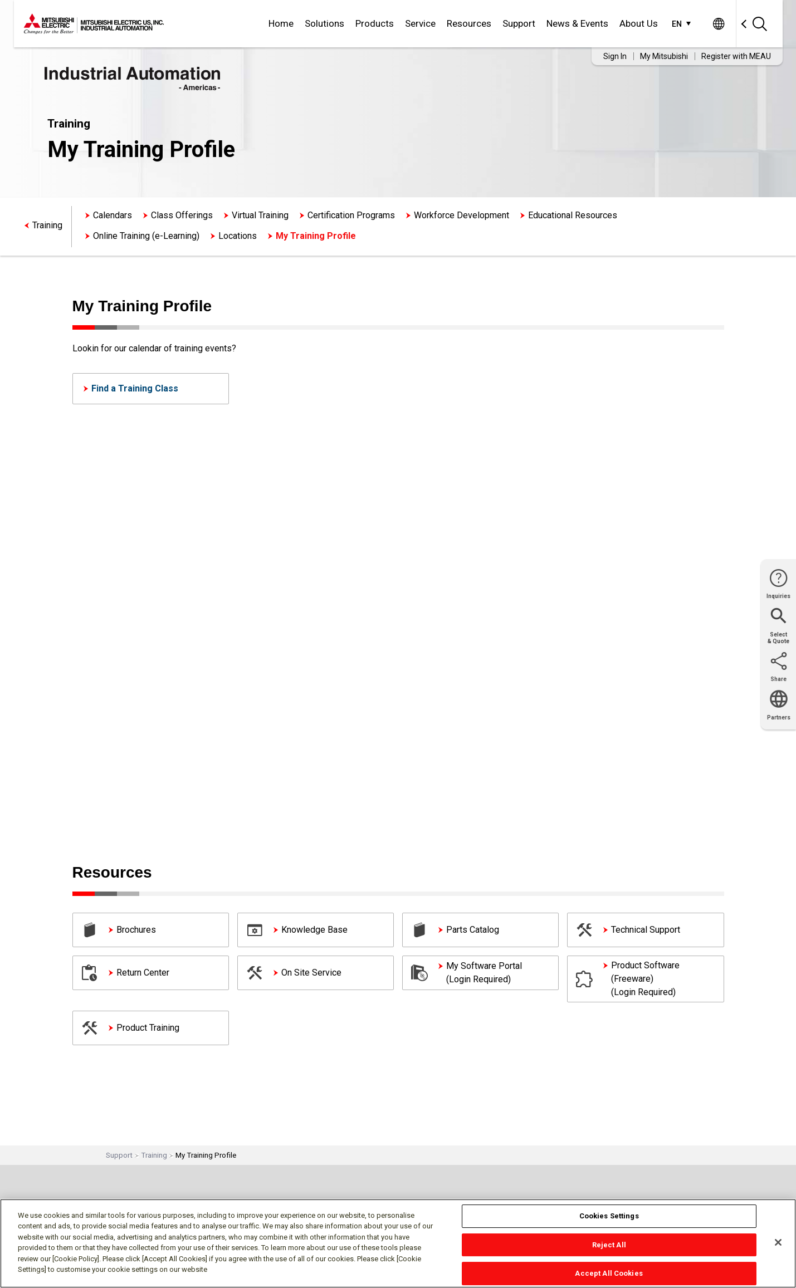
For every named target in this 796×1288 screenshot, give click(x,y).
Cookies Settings (609, 1216)
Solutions (324, 23)
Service (420, 23)
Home (281, 23)
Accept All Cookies (608, 1273)
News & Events (577, 23)
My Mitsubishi (664, 56)
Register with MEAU (736, 56)
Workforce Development (461, 215)
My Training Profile (316, 236)
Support (518, 23)
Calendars (112, 215)
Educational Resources (572, 215)
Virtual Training (260, 215)
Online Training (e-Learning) (146, 236)
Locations (237, 236)
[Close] (778, 1242)
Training (47, 225)
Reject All (609, 1245)
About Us (638, 23)
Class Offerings (182, 215)
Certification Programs (351, 215)
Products (374, 23)
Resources (469, 23)
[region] (398, 1243)
